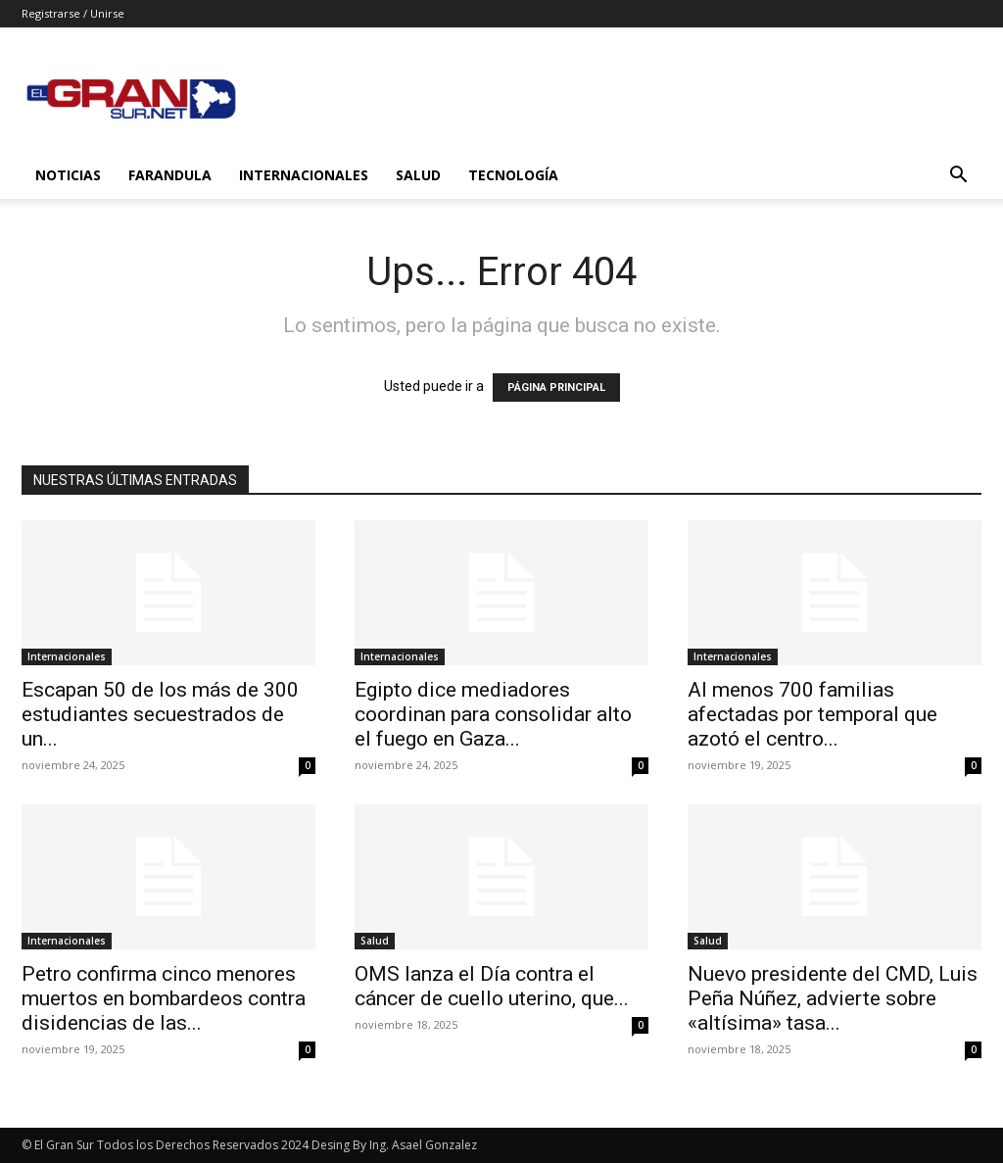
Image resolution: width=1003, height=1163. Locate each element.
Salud (418, 175)
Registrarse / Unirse (73, 13)
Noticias (68, 175)
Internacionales (303, 175)
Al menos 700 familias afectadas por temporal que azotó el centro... (812, 714)
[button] (957, 177)
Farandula (170, 175)
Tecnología (513, 175)
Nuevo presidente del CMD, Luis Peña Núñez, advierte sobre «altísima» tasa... (833, 998)
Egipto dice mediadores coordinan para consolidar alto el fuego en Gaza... (493, 714)
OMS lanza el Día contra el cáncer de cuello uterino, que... (492, 986)
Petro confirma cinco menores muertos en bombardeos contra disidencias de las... (164, 998)
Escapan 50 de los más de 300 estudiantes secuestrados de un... (160, 714)
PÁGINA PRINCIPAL (556, 387)
